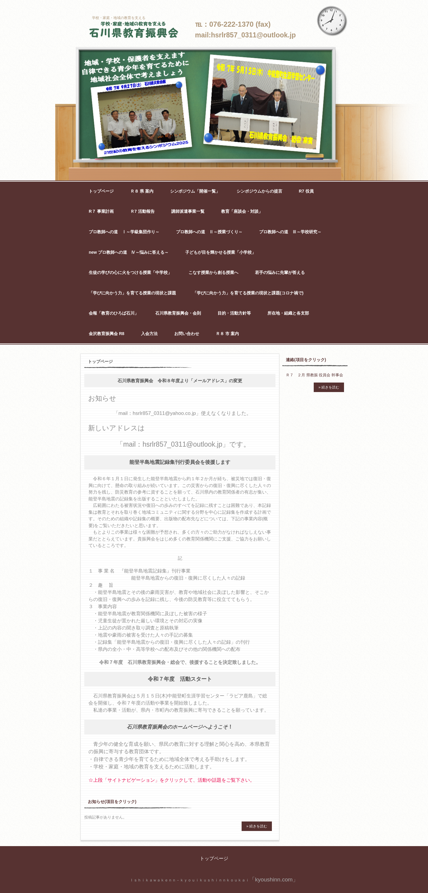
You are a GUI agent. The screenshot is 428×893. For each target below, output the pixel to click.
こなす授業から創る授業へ (213, 272)
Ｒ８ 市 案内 (227, 333)
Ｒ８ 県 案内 (141, 191)
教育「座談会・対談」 (242, 211)
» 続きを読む (256, 826)
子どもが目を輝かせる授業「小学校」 (220, 252)
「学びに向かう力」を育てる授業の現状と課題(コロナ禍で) (248, 293)
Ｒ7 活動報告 (142, 211)
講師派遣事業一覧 (188, 211)
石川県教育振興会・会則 (178, 313)
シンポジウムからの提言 (259, 191)
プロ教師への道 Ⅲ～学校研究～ (290, 231)
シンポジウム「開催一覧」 (195, 191)
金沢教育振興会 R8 (106, 333)
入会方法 (149, 333)
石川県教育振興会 (133, 30)
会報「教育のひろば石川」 (114, 313)
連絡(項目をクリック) (306, 359)
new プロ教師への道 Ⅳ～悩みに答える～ (129, 252)
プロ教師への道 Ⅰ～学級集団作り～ (124, 231)
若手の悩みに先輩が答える (280, 272)
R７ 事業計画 (101, 211)
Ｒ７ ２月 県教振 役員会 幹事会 (314, 375)
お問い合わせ (186, 333)
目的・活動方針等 (234, 313)
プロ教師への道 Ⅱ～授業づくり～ (209, 231)
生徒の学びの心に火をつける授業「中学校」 (130, 272)
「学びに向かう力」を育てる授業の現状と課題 (132, 293)
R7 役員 (306, 191)
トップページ (101, 191)
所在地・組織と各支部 (288, 313)
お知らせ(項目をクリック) (112, 801)
